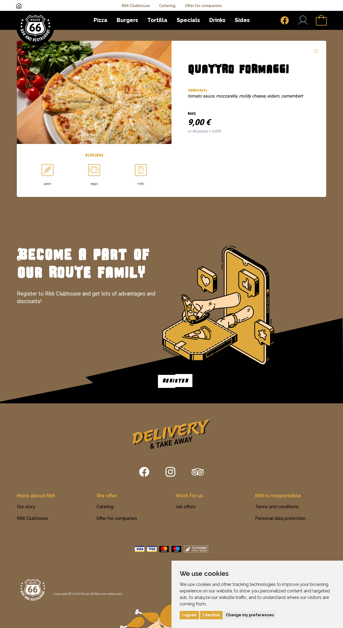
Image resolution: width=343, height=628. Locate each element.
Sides (242, 20)
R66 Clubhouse (136, 6)
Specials (188, 20)
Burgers (127, 20)
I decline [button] (211, 615)
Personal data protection (280, 518)
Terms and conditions (276, 506)
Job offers (186, 506)
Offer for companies (203, 6)
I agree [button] (189, 615)
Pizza (100, 20)
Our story (26, 506)
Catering (167, 6)
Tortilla (157, 20)
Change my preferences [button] (250, 615)
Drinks (217, 20)
